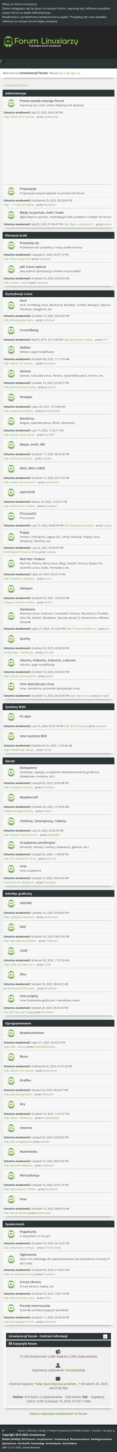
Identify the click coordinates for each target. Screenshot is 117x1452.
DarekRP (50, 435)
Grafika (25, 1080)
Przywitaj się (29, 243)
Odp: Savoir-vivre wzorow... (20, 117)
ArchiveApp (38, 1443)
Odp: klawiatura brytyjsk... (79, 525)
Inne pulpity (29, 996)
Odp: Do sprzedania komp (19, 1274)
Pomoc (21, 1430)
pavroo (107, 224)
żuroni (48, 578)
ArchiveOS (24, 1443)
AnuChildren (70, 1443)
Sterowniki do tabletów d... (19, 882)
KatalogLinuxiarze (101, 1439)
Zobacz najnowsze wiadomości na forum (58, 1414)
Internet (26, 1128)
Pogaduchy (28, 1231)
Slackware (27, 609)
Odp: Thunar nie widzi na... (82, 629)
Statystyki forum (23, 1344)
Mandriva (27, 418)
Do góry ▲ (109, 1430)
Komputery (28, 767)
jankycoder (49, 1322)
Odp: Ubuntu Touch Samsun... (22, 835)
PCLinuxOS (28, 513)
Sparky (25, 638)
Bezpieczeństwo (32, 1032)
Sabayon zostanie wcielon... (20, 602)
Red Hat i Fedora (32, 559)
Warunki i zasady (37, 1430)
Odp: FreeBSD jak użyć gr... (20, 750)
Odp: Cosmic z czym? (16, 283)
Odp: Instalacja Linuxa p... (19, 787)
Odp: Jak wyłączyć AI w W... (19, 1322)
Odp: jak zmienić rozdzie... (79, 339)
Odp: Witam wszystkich (17, 259)
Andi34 (47, 811)
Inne (23, 866)
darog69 (104, 696)
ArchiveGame (53, 1443)
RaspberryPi (29, 797)
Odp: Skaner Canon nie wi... (20, 435)
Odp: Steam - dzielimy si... (19, 1118)
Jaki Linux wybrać (33, 266)
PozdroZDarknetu (44, 1047)
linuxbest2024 (50, 1118)
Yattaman (45, 259)
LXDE (24, 950)
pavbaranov (51, 117)
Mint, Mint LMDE (32, 468)
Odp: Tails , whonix (15, 1047)
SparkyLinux (9, 1443)
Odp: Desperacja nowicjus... (20, 1247)
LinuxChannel (44, 1439)
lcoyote (107, 525)
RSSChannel (28, 1439)
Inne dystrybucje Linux (37, 684)
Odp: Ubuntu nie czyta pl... (19, 1070)
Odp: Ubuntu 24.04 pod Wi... (21, 676)
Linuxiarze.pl (61, 1439)
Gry (22, 1104)
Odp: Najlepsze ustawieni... (20, 917)
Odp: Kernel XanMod (16, 1213)
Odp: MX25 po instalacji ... (19, 458)
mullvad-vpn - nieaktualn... (19, 652)
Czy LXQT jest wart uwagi (18, 1012)
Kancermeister (51, 411)
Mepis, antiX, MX (32, 444)
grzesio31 (51, 387)
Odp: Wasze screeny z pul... (20, 1298)
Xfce (23, 974)
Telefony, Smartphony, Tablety (43, 821)
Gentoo (25, 371)
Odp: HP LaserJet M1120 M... (21, 858)
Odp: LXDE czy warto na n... (20, 964)
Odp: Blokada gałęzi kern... (19, 320)
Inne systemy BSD (33, 736)
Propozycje (28, 188)
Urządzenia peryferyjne (37, 842)
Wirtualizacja (29, 1175)
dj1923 (48, 602)
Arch (23, 300)
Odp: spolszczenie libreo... (19, 411)
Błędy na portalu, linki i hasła (42, 212)
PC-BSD (25, 716)
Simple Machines (31, 1447)
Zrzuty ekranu (30, 1282)
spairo (49, 676)
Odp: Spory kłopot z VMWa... (21, 1189)
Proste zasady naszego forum (42, 100)
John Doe (48, 652)
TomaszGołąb (53, 1247)
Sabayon (26, 588)
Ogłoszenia (28, 1254)
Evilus (47, 1298)
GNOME (26, 903)
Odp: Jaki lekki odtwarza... (19, 1165)
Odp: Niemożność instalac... (20, 506)
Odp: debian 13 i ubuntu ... (19, 363)
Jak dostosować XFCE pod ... (20, 988)
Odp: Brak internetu (76, 726)
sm (107, 629)
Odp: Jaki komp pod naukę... (20, 387)
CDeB (47, 964)
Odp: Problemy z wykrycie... (20, 578)
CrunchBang (29, 330)
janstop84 (53, 835)
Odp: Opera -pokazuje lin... (79, 224)
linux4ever (49, 205)
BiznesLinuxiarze (80, 1439)
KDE (23, 926)
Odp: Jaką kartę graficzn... (19, 1094)
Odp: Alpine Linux (80, 696)
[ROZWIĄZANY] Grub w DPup (21, 552)
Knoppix (26, 397)
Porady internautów (35, 1305)
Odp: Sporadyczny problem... (21, 941)
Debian (25, 347)
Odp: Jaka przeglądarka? (18, 1141)
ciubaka (47, 458)
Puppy (24, 532)
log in (62, 73)
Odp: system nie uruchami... (20, 482)
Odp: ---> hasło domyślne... (20, 205)
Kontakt (96, 1430)
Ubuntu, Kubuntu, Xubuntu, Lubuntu (48, 660)
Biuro (24, 1056)
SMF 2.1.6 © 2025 (11, 1447)
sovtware (101, 726)
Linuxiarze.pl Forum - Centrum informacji (38, 1336)
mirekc (47, 750)
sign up (75, 73)
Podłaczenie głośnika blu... (19, 811)
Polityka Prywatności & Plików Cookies (69, 1430)
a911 (105, 339)
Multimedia (28, 1151)
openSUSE (27, 492)
